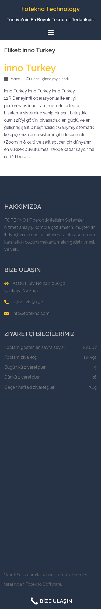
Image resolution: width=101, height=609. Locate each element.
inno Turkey (30, 67)
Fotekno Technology (50, 8)
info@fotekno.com (31, 313)
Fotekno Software (43, 584)
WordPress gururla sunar (28, 574)
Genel (36, 79)
